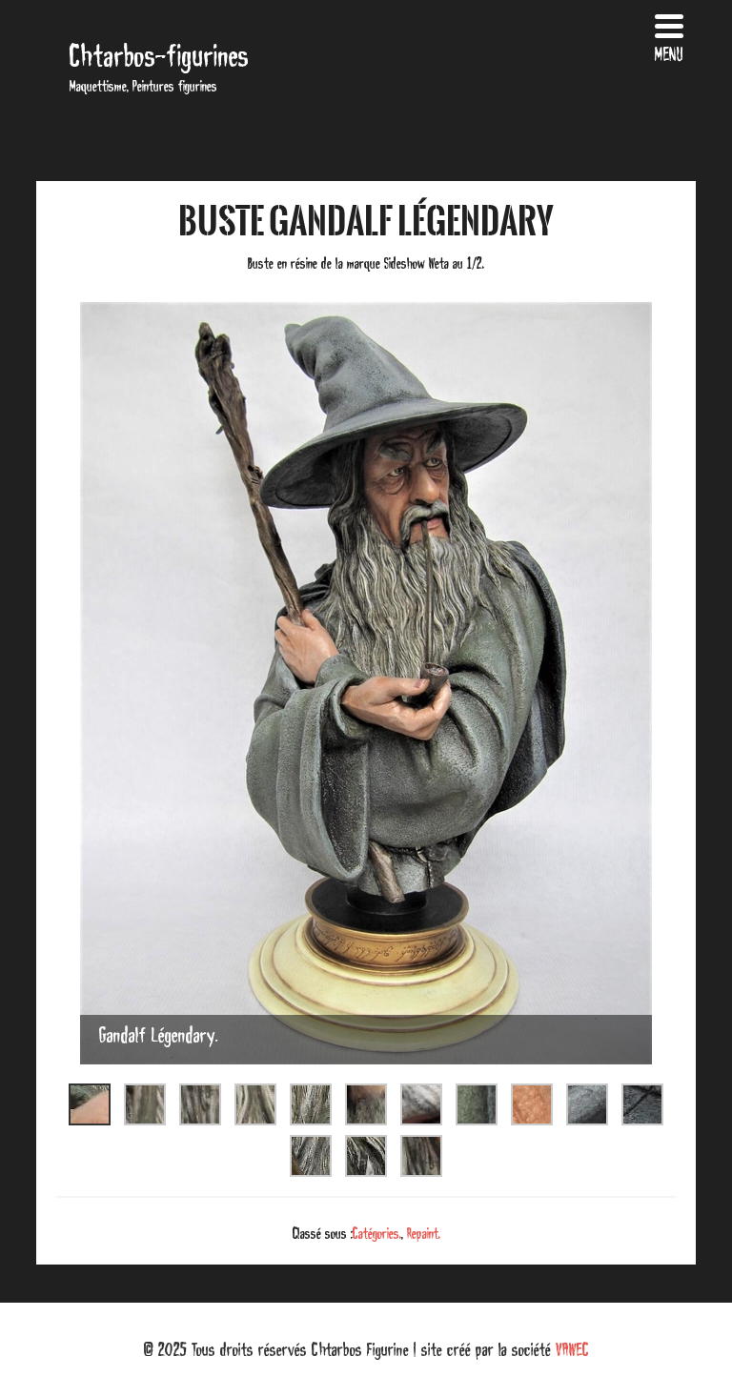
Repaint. (423, 1233)
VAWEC (572, 1349)
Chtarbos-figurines (159, 55)
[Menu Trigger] (669, 36)
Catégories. (377, 1233)
